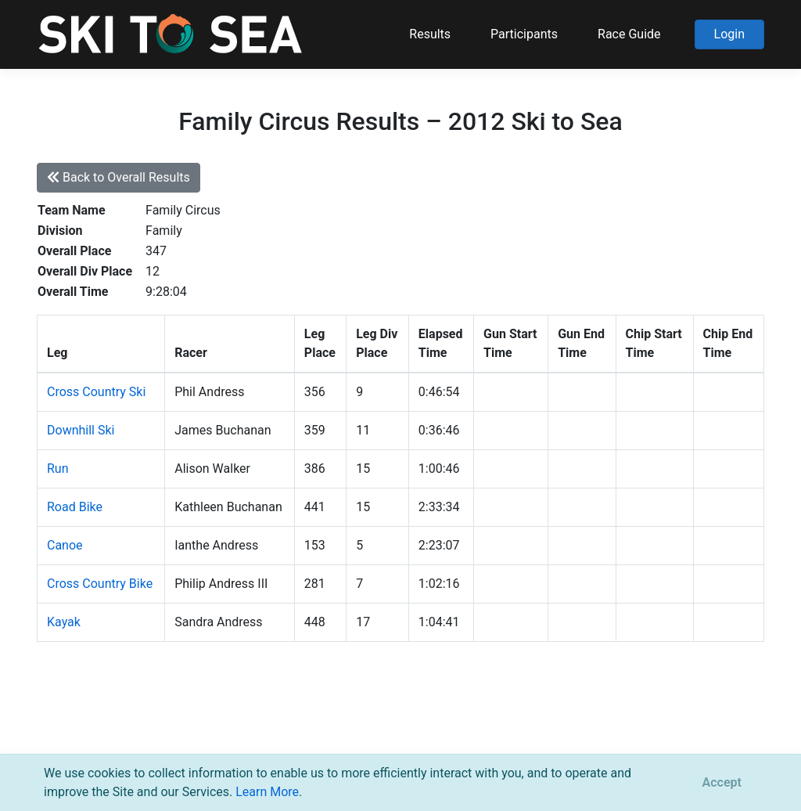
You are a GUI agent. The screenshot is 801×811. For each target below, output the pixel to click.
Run (58, 468)
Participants (524, 34)
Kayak (64, 622)
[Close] (722, 783)
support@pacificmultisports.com (226, 732)
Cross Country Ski (96, 391)
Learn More (267, 791)
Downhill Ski (80, 430)
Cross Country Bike (100, 583)
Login (729, 34)
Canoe (65, 545)
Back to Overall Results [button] (118, 177)
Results (430, 34)
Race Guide (629, 34)
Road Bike (74, 506)
